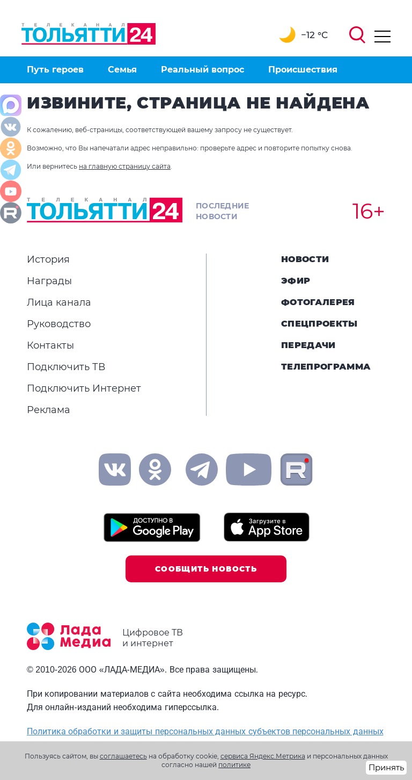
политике (234, 765)
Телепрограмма (326, 367)
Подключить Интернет (84, 388)
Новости (305, 259)
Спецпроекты (319, 324)
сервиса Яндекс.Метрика (262, 756)
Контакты (50, 345)
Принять (386, 767)
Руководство (59, 324)
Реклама (48, 410)
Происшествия (302, 69)
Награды (49, 281)
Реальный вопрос (202, 69)
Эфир (295, 281)
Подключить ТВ (66, 367)
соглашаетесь (123, 756)
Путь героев (55, 69)
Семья (122, 69)
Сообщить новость (206, 569)
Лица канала (59, 302)
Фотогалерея (318, 302)
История (48, 259)
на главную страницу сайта (125, 166)
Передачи (308, 345)
